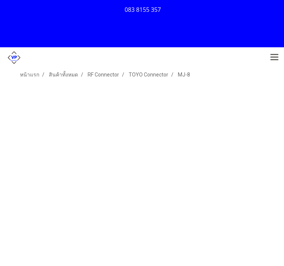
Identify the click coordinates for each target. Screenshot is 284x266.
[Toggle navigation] (274, 58)
